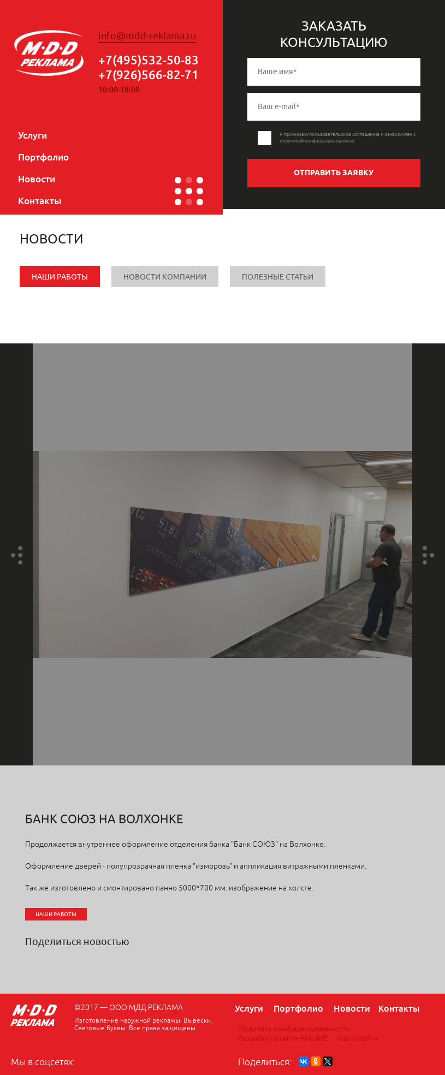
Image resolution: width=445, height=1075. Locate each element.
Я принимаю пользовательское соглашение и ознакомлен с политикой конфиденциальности (348, 137)
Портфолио (43, 157)
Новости (36, 179)
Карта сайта (358, 1038)
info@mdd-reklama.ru (147, 36)
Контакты (39, 200)
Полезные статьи (277, 277)
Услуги (32, 135)
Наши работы (60, 277)
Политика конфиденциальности (294, 1029)
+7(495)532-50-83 (148, 59)
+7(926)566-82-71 (148, 74)
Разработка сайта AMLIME (283, 1038)
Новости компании (164, 277)
